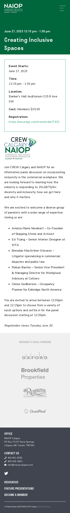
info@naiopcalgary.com (20, 464)
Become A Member (16, 494)
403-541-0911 (15, 461)
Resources (11, 482)
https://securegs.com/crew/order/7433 (34, 122)
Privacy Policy (44, 507)
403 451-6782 (15, 457)
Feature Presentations (19, 488)
